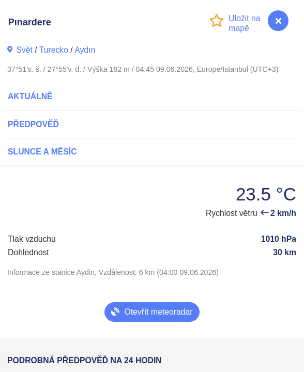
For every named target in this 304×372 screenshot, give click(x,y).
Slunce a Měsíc (42, 151)
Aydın (84, 49)
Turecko (53, 49)
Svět (24, 49)
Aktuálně (30, 96)
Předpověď (33, 124)
